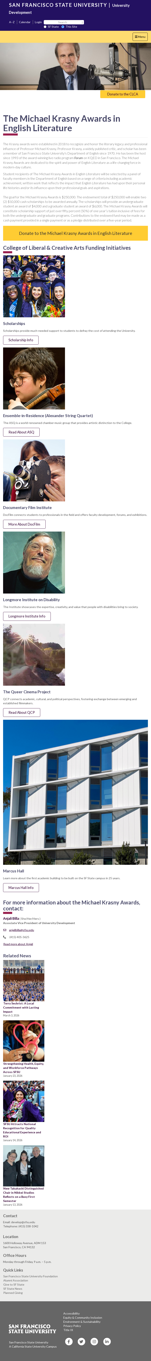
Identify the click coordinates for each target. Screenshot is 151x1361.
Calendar (25, 22)
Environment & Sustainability (81, 1321)
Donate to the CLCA (122, 94)
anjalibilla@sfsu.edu (18, 930)
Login (38, 22)
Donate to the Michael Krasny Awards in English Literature (75, 233)
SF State (51, 26)
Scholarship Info (20, 340)
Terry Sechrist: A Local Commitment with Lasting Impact (21, 1007)
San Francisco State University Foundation (30, 1276)
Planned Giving (13, 1292)
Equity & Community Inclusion (82, 1317)
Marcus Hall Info (21, 887)
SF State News (12, 1288)
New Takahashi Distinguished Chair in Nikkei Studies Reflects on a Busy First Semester (23, 1195)
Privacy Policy (72, 1326)
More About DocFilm (24, 524)
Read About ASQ (21, 432)
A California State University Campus (33, 1346)
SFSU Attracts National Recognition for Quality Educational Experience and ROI (22, 1130)
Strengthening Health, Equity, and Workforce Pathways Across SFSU (23, 1068)
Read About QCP (21, 712)
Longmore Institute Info (26, 616)
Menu (141, 38)
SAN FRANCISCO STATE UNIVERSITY (58, 5)
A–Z (12, 22)
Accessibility (71, 1313)
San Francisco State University (28, 1342)
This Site (69, 26)
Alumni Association (15, 1280)
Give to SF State (13, 1284)
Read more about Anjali (18, 944)
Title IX (68, 1330)
